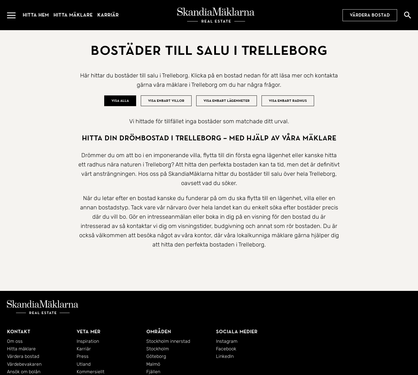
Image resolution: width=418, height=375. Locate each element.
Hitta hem (36, 15)
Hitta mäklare (73, 15)
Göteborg (156, 356)
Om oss (15, 341)
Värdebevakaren (24, 364)
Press (83, 356)
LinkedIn (225, 356)
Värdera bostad (370, 15)
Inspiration (88, 341)
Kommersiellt (91, 371)
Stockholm (157, 349)
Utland (84, 364)
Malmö (153, 364)
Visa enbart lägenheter (226, 101)
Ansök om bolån (23, 371)
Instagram (226, 341)
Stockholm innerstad (168, 341)
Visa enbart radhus (288, 101)
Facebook (226, 349)
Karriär (108, 15)
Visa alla (120, 101)
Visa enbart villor (166, 101)
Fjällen (153, 371)
